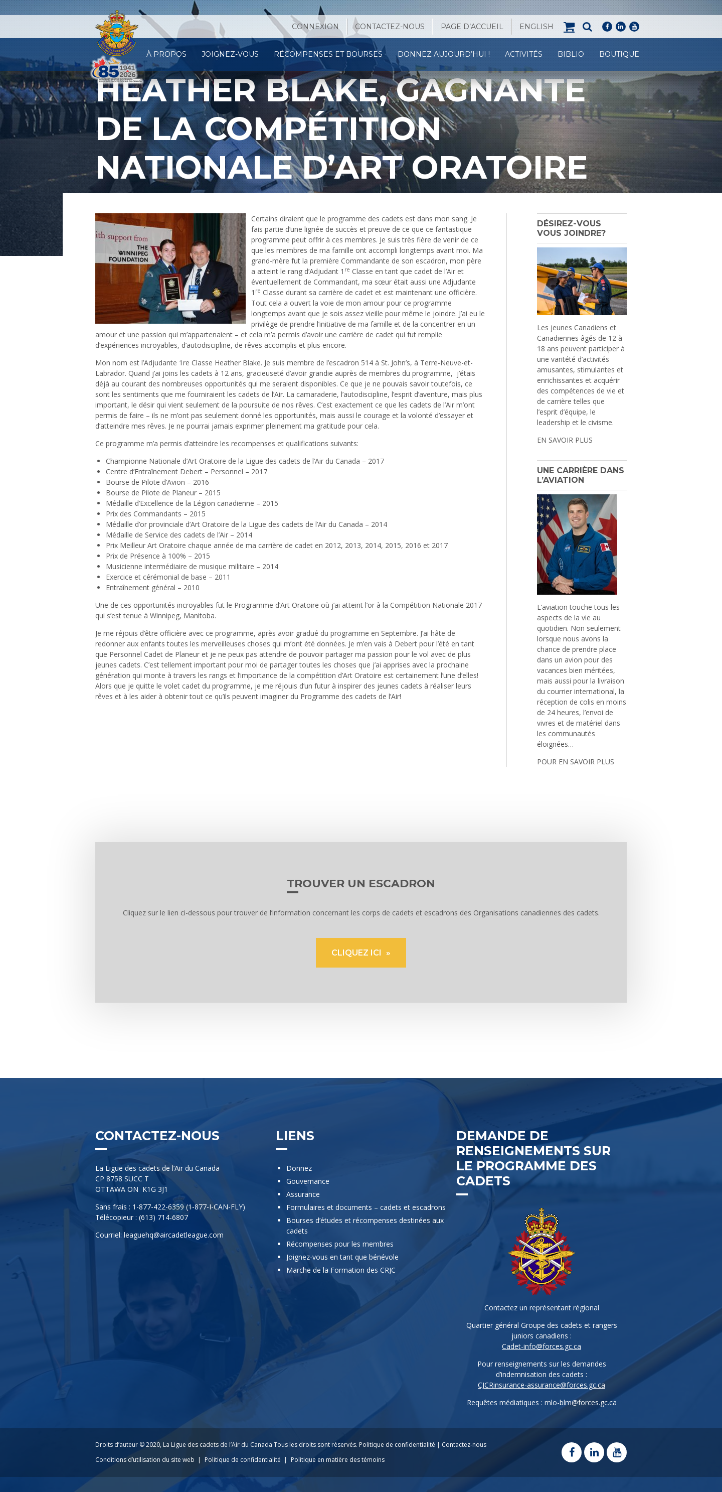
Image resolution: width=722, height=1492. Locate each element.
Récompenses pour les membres (340, 1244)
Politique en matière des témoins (338, 1459)
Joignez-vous (230, 54)
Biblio (571, 54)
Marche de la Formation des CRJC (341, 1270)
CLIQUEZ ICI (357, 953)
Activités (524, 54)
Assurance (303, 1194)
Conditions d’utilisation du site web (145, 1459)
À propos (166, 54)
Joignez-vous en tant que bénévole (342, 1257)
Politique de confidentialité (397, 1444)
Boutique (619, 54)
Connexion (315, 26)
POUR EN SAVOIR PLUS (575, 761)
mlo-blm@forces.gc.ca (581, 1402)
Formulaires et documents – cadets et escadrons (366, 1207)
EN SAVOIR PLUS (565, 440)
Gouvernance (307, 1181)
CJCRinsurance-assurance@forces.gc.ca (541, 1385)
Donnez (299, 1168)
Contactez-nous (390, 26)
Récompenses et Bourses (328, 54)
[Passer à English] (536, 27)
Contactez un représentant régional (541, 1307)
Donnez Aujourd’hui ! (444, 54)
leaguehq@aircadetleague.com (174, 1235)
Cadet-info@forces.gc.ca (541, 1346)
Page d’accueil (472, 26)
